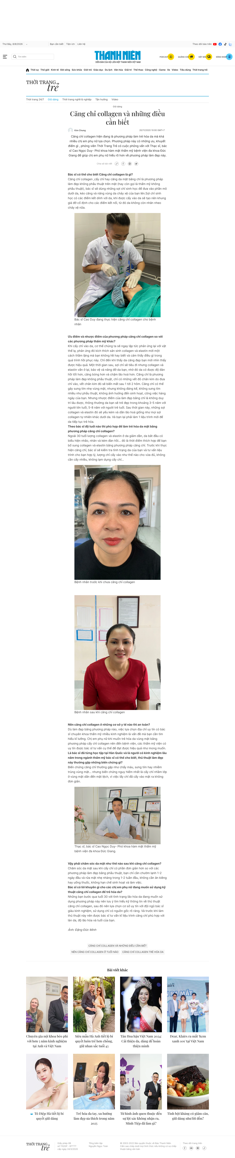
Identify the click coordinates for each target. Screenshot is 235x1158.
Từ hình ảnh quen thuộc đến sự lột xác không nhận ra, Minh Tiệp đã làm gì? (141, 1118)
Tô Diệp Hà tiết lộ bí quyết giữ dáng (48, 1116)
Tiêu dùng (185, 70)
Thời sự (35, 70)
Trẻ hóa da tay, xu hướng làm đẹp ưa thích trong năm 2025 (94, 1118)
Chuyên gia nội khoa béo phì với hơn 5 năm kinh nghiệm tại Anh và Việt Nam (47, 1041)
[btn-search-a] (15, 57)
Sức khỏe (77, 70)
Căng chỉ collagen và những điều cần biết (117, 945)
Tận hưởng (101, 99)
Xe (168, 70)
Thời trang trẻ (199, 70)
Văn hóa (118, 70)
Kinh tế (55, 70)
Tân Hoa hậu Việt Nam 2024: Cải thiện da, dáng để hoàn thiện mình (141, 1041)
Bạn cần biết (56, 44)
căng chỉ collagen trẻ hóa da (143, 951)
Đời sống (65, 70)
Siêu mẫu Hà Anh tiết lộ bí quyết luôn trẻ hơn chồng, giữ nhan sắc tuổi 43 (94, 1041)
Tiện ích (70, 44)
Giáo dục (98, 70)
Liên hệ (81, 44)
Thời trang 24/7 (35, 99)
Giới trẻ (88, 70)
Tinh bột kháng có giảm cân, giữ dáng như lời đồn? (188, 1116)
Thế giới (44, 70)
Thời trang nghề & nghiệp (77, 99)
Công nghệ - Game (155, 70)
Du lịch (108, 70)
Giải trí (128, 70)
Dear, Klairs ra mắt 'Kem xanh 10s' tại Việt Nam (188, 1038)
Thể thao (138, 70)
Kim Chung (80, 130)
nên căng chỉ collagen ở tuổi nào (94, 951)
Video (175, 70)
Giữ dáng (53, 99)
